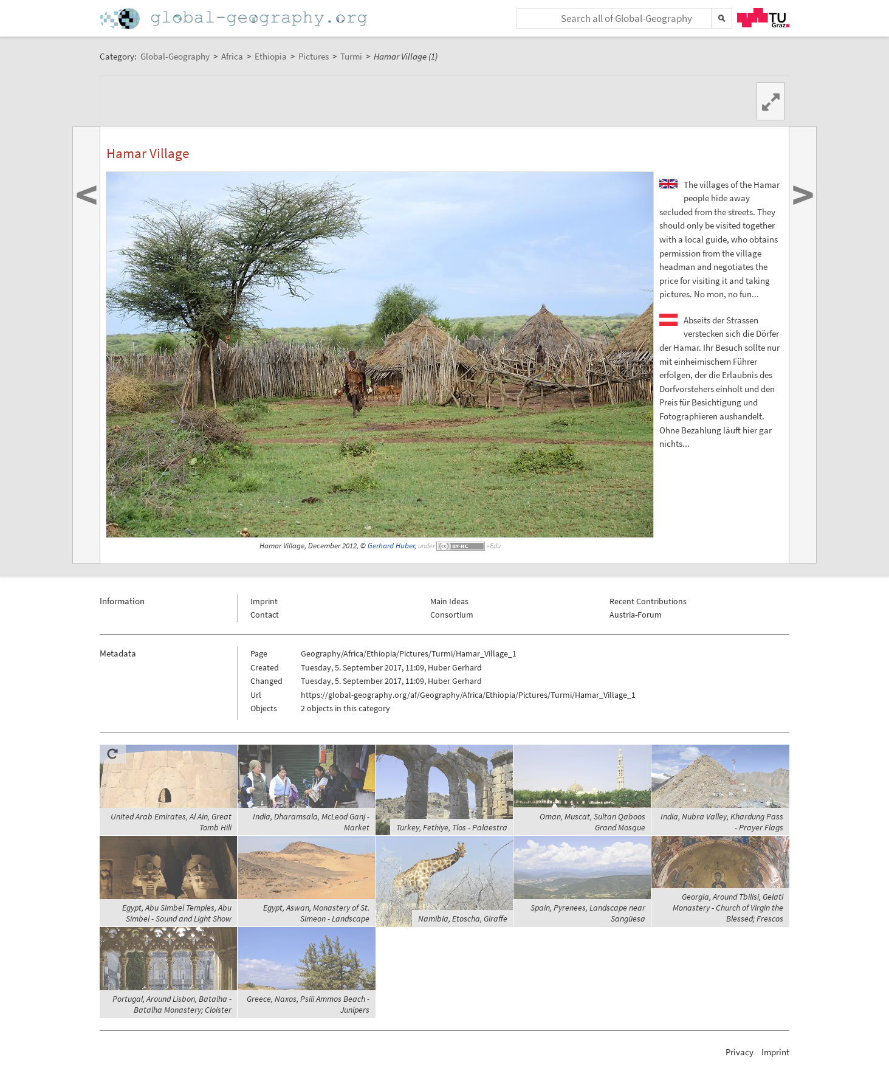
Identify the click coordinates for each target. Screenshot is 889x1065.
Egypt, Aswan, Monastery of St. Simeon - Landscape (316, 913)
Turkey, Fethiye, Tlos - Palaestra (451, 827)
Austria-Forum (635, 614)
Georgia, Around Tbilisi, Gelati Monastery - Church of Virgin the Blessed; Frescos (728, 907)
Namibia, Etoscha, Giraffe (462, 918)
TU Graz (763, 17)
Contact (264, 614)
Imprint (264, 601)
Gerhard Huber (391, 545)
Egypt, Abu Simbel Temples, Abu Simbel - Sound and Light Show (177, 913)
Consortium (451, 614)
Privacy (739, 1052)
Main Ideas (449, 601)
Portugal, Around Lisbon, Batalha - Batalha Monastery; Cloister (172, 1004)
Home (234, 18)
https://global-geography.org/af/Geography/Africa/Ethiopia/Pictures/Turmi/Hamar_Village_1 (468, 694)
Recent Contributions (648, 601)
